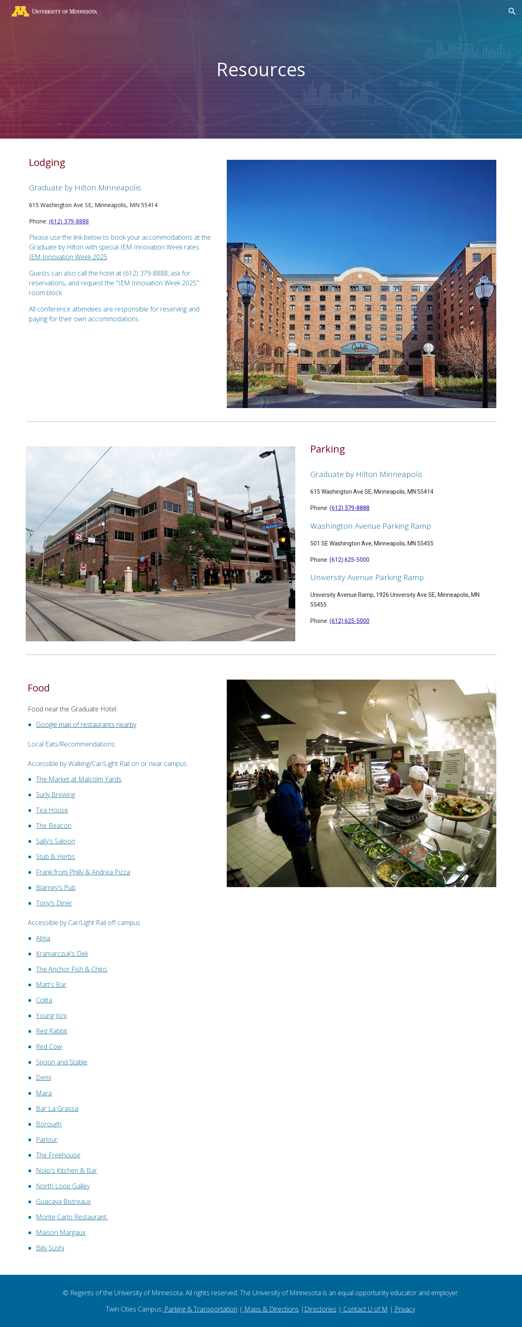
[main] (261, 69)
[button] (512, 11)
